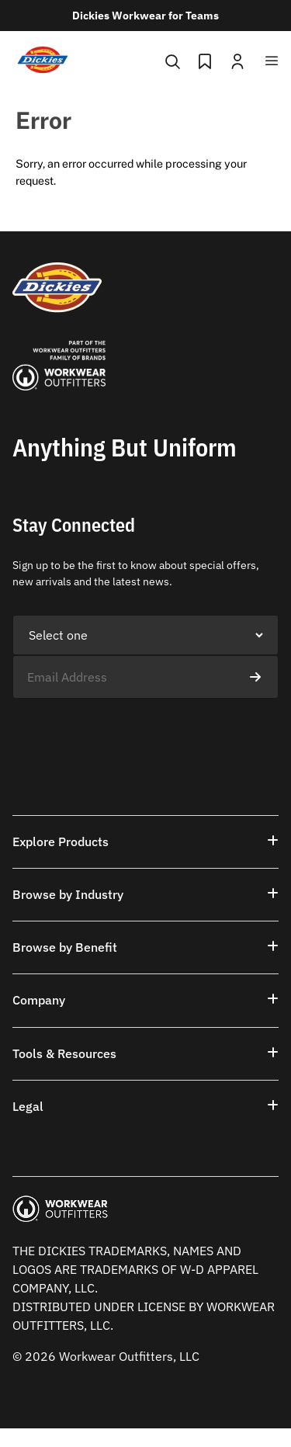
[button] (145, 842)
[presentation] (130, 729)
